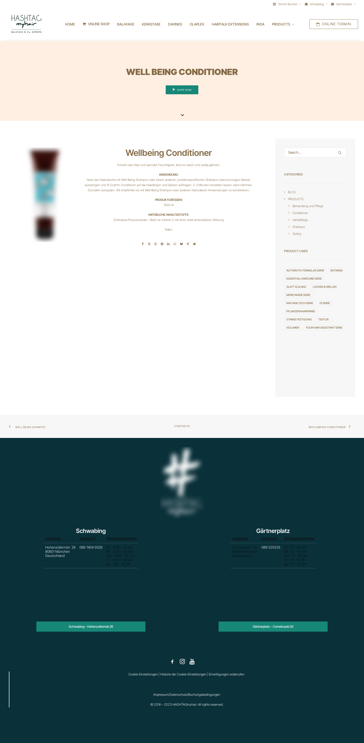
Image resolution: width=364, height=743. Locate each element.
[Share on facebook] (143, 244)
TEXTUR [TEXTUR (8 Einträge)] (323, 319)
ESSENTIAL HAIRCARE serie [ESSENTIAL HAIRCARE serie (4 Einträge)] (304, 279)
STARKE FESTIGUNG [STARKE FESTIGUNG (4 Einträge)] (299, 319)
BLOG (292, 192)
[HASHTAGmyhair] (25, 25)
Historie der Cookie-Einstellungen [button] (183, 674)
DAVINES (175, 25)
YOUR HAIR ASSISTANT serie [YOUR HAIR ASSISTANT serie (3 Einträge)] (324, 328)
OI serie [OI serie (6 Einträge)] (324, 303)
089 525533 (271, 550)
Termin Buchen (289, 4)
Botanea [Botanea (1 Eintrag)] (337, 270)
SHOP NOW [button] (182, 90)
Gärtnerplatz (345, 4)
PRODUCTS (295, 199)
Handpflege (300, 220)
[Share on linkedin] (168, 244)
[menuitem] (287, 4)
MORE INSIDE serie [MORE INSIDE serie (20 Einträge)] (298, 295)
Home (70, 25)
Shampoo (299, 227)
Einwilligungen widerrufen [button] (226, 674)
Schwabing (318, 4)
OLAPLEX (197, 25)
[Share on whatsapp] (175, 244)
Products (283, 25)
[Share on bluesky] (181, 244)
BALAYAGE (125, 25)
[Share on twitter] (149, 244)
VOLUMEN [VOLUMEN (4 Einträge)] (292, 328)
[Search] (315, 152)
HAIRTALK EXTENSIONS (230, 25)
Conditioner (300, 213)
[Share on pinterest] (162, 244)
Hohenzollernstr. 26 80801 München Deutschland (72, 553)
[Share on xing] (188, 244)
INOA (260, 25)
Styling (297, 234)
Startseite (182, 426)
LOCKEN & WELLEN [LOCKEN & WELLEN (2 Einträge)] (325, 287)
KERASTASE (151, 25)
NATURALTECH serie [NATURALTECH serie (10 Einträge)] (299, 303)
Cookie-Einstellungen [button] (143, 674)
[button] (340, 153)
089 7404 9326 (91, 550)
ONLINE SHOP (99, 25)
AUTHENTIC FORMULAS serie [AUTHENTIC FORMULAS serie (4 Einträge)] (305, 270)
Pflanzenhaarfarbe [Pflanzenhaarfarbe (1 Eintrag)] (300, 311)
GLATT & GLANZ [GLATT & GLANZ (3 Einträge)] (296, 287)
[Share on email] (194, 244)
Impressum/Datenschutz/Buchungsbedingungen (186, 694)
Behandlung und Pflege (308, 206)
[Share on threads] (156, 244)
